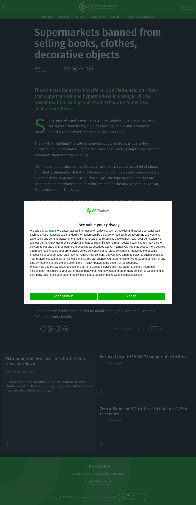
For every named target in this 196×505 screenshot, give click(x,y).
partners (49, 230)
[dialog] (98, 252)
